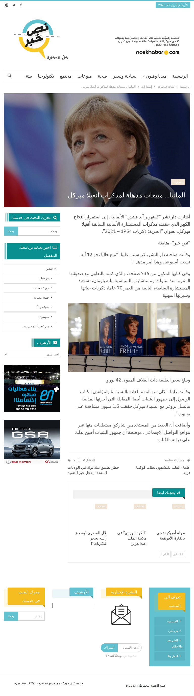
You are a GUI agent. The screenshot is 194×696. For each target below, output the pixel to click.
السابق (178, 554)
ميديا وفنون (156, 76)
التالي (164, 554)
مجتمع (66, 76)
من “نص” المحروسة (36, 326)
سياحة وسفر (124, 76)
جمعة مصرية (41, 297)
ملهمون (44, 317)
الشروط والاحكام (174, 643)
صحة (102, 76)
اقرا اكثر (46, 76)
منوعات (85, 76)
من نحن (173, 631)
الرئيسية (180, 76)
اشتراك (109, 647)
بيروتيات (43, 278)
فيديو (49, 269)
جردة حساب (41, 288)
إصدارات (178, 182)
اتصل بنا (173, 656)
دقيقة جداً (43, 307)
